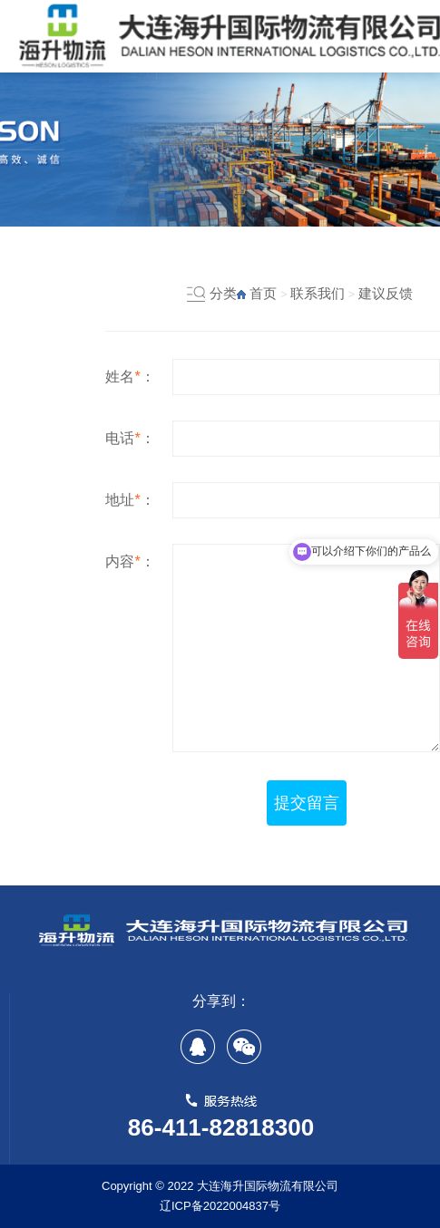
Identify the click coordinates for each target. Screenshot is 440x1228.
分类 (223, 293)
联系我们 (317, 293)
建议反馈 (385, 293)
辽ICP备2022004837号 (220, 1206)
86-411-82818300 (221, 1127)
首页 (263, 293)
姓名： (129, 376)
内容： (129, 561)
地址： (129, 500)
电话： (129, 438)
